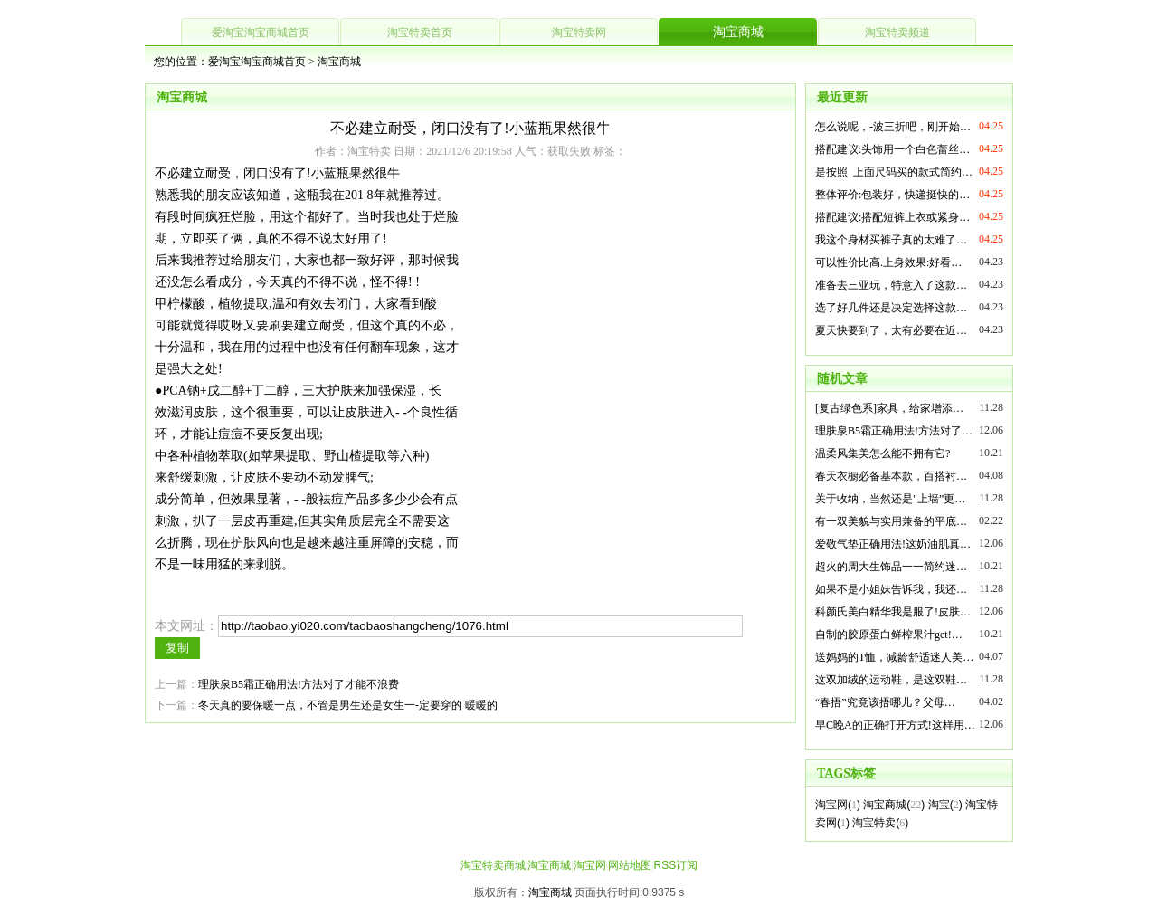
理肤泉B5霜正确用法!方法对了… (894, 431)
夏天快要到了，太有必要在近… (891, 330)
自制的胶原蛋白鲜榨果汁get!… (889, 634)
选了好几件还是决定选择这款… (891, 307)
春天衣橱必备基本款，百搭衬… (891, 476)
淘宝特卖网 (579, 32)
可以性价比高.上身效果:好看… (888, 262)
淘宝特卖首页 (419, 32)
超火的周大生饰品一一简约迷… (891, 566)
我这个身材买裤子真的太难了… (891, 240)
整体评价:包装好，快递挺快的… (892, 194)
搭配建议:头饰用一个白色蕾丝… (892, 149)
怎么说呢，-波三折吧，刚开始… (893, 126)
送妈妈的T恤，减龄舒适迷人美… (894, 657)
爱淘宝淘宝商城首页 (260, 32)
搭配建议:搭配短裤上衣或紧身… (892, 217)
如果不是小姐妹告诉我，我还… (891, 589)
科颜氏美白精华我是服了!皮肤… (893, 612)
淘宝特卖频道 (897, 32)
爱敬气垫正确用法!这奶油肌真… (893, 544)
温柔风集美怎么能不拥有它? (882, 453)
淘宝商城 (738, 32)
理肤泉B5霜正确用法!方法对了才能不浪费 (298, 684)
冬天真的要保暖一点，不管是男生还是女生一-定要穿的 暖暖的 (348, 705)
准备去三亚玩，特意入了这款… (891, 285)
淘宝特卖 (874, 822)
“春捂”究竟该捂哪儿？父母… (885, 702)
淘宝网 (831, 804)
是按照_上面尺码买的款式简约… (894, 172)
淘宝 (939, 804)
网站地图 (629, 865)
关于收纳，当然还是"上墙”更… (890, 498)
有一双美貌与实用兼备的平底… (891, 521)
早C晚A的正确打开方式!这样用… (895, 725)
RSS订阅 (675, 865)
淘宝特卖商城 (493, 865)
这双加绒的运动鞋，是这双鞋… (891, 679)
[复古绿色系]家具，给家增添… (889, 408)
